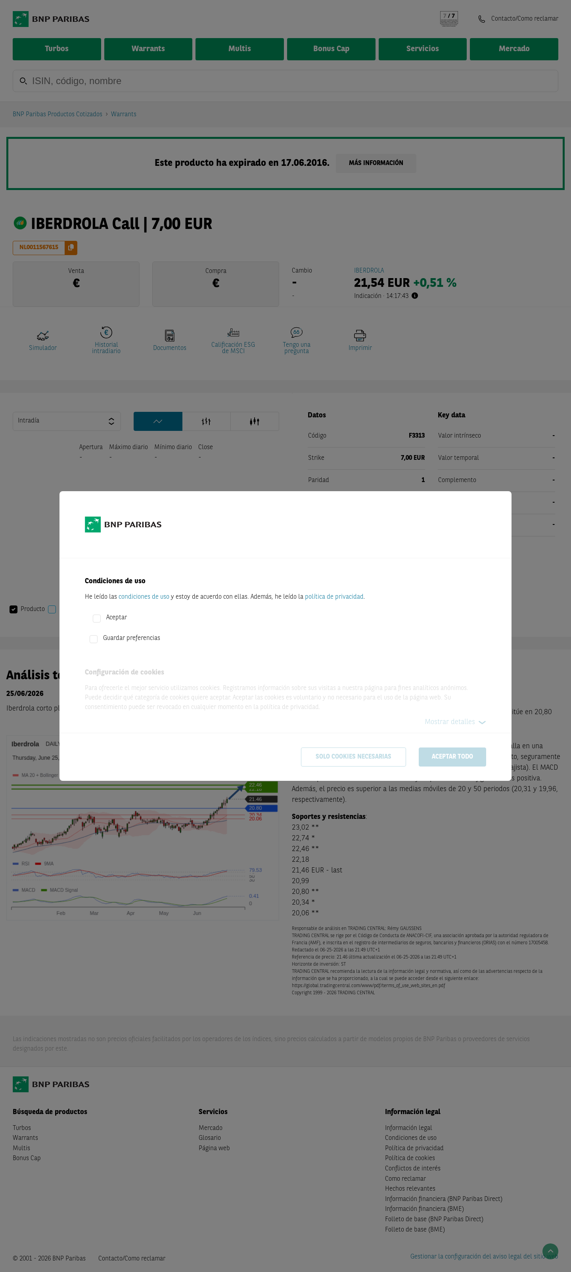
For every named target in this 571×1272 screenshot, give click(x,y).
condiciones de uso (144, 597)
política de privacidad (334, 597)
